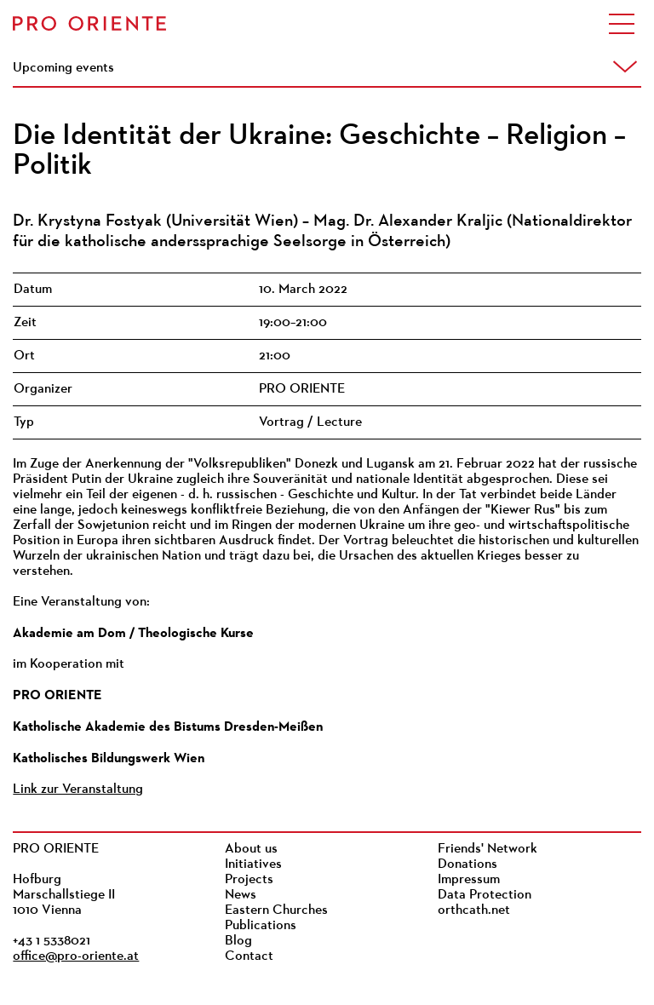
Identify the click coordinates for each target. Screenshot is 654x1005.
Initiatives (253, 864)
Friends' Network (487, 849)
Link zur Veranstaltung (78, 789)
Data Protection (484, 895)
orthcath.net (474, 910)
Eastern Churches (276, 910)
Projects (249, 880)
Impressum (469, 880)
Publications (260, 926)
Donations (467, 864)
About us (251, 849)
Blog (238, 941)
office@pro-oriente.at (76, 956)
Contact (249, 956)
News (240, 895)
